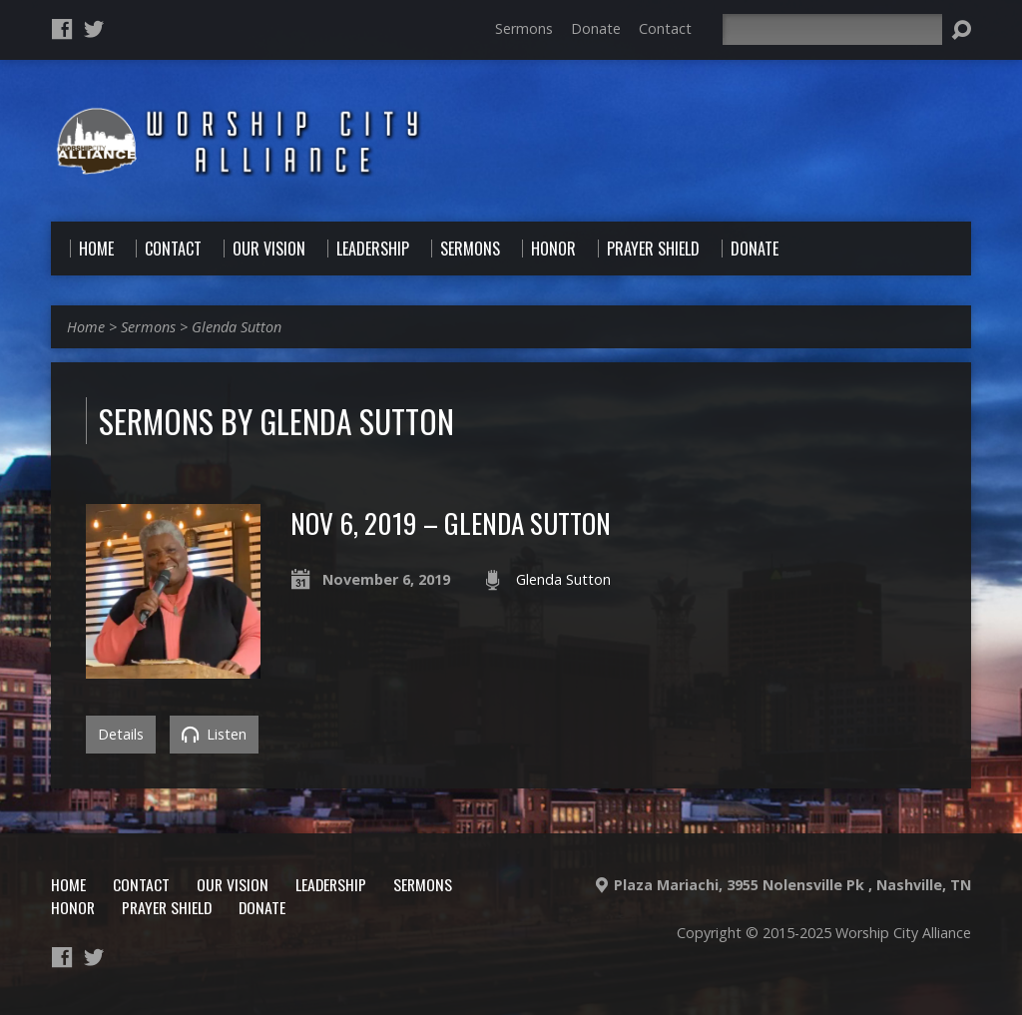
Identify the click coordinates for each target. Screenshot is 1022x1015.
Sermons (524, 28)
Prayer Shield (167, 907)
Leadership (330, 884)
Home (86, 326)
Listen (214, 734)
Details (121, 734)
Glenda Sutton (236, 326)
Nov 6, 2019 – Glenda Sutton (450, 522)
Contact (665, 28)
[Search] (832, 29)
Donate (596, 28)
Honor (73, 907)
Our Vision (232, 884)
